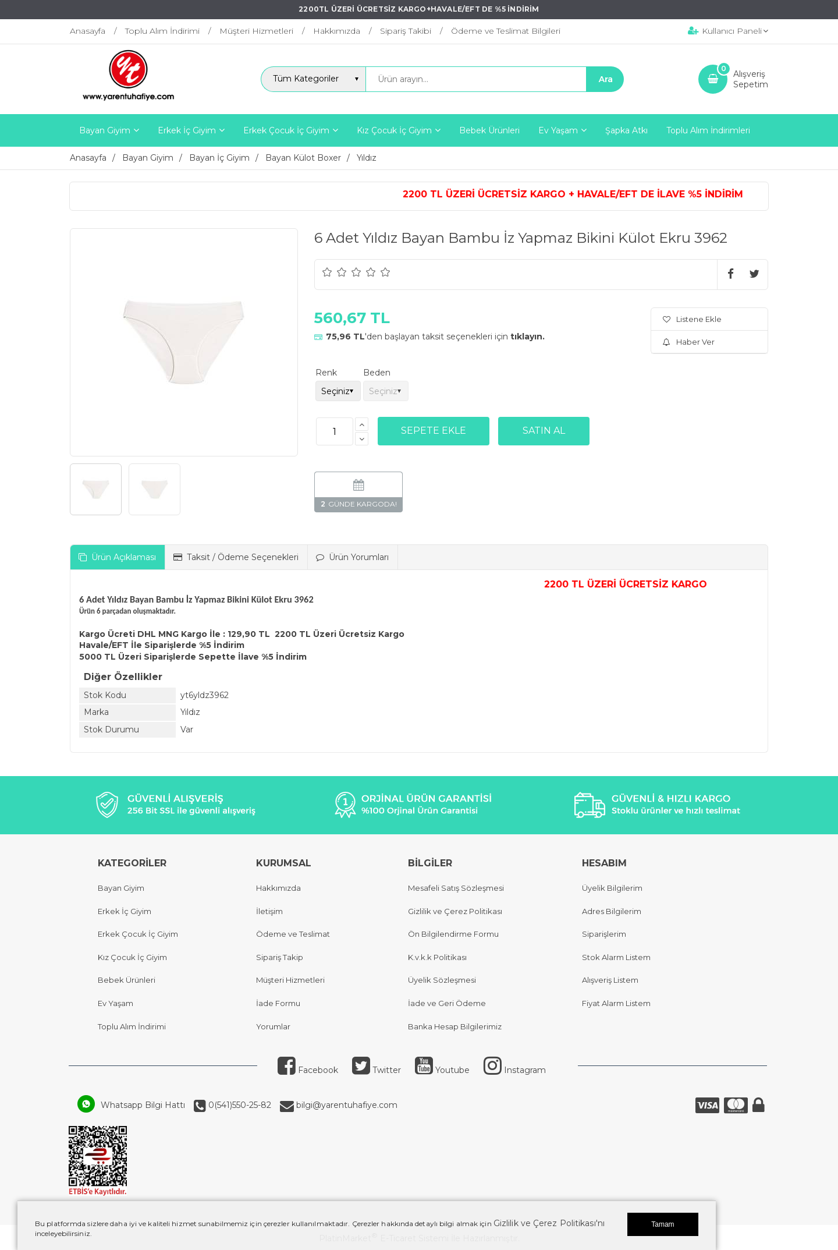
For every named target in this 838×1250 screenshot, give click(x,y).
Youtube (442, 1070)
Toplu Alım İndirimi (132, 1026)
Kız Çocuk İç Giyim (132, 957)
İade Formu (278, 1003)
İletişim (269, 911)
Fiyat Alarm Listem (616, 1003)
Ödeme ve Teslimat (293, 934)
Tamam (662, 1224)
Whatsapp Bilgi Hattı (143, 1105)
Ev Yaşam (115, 1003)
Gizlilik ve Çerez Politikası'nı (549, 1223)
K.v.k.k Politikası (437, 957)
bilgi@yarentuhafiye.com (345, 1105)
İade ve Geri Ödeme (447, 1003)
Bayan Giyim (121, 888)
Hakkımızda (278, 888)
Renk (326, 372)
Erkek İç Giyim (124, 911)
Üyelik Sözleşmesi (442, 980)
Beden (376, 372)
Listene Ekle (692, 319)
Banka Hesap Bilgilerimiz (455, 1026)
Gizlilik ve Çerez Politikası (455, 911)
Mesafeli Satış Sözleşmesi (456, 888)
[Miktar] (334, 431)
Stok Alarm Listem (616, 957)
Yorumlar (273, 1026)
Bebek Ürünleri (126, 980)
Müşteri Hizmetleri (290, 980)
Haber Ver (689, 341)
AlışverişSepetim (750, 79)
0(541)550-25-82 (238, 1105)
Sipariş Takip (279, 957)
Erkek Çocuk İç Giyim (138, 934)
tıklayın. (527, 336)
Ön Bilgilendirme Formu (453, 934)
